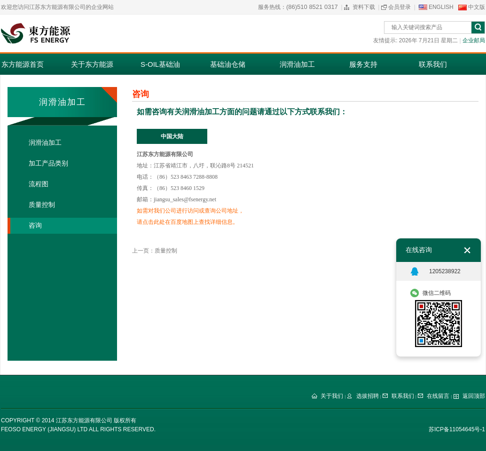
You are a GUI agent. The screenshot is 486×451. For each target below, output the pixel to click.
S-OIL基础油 (160, 64)
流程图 (38, 184)
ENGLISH (441, 7)
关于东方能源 (92, 64)
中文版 (476, 7)
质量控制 (42, 204)
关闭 (467, 250)
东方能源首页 (22, 64)
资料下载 (364, 7)
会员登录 (399, 7)
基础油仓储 (227, 64)
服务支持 (363, 64)
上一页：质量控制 (154, 250)
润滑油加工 (297, 64)
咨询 (35, 225)
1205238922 (445, 271)
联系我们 (433, 64)
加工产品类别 (48, 163)
